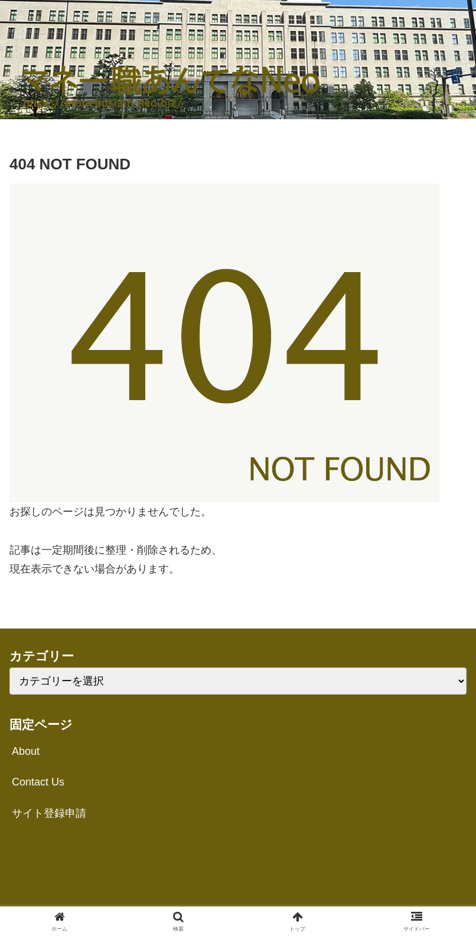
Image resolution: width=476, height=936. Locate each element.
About (26, 751)
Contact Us (38, 782)
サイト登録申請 (49, 813)
